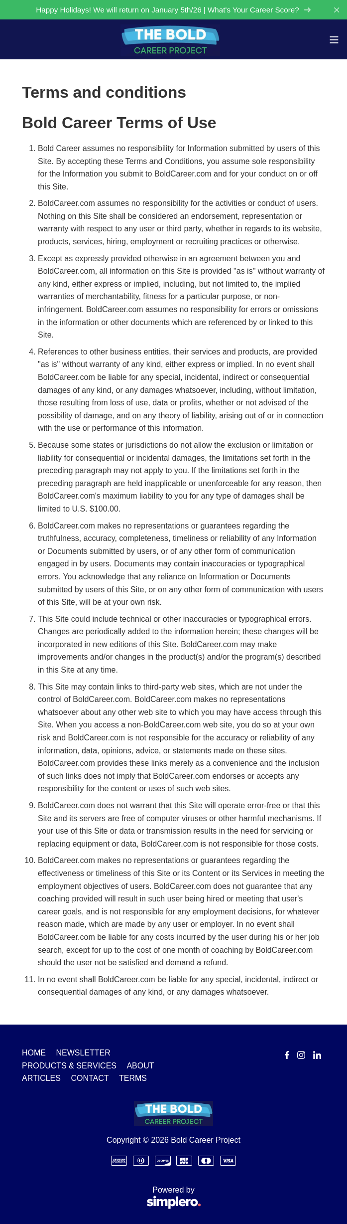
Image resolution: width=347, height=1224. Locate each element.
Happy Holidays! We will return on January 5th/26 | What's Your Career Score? (173, 9)
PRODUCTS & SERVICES (69, 1065)
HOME (34, 1053)
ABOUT (140, 1065)
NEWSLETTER (83, 1053)
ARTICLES (41, 1078)
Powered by (111, 1198)
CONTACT (90, 1078)
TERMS (133, 1078)
